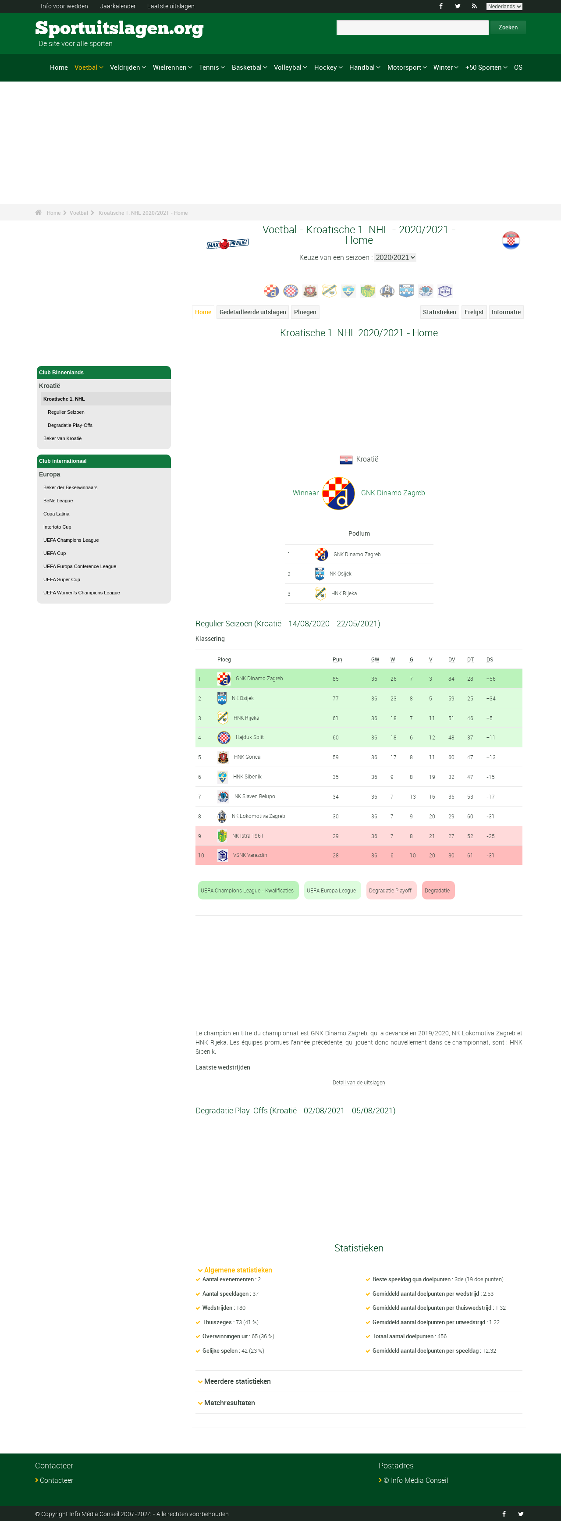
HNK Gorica (247, 756)
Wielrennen (170, 67)
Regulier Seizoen (66, 412)
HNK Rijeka (344, 593)
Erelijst (474, 312)
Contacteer (56, 1480)
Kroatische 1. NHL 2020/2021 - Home (143, 212)
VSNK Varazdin (250, 854)
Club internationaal (104, 461)
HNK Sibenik (247, 776)
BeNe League (58, 500)
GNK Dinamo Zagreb (357, 553)
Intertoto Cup (57, 527)
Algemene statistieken (238, 1270)
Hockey (325, 67)
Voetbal (86, 67)
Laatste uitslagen (171, 6)
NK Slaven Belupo (254, 795)
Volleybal (288, 67)
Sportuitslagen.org (68, 28)
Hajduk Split (250, 736)
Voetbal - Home (58, 354)
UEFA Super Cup (61, 579)
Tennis (209, 67)
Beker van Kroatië (62, 438)
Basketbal (247, 67)
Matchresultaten (229, 1402)
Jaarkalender (118, 6)
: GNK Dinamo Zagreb (390, 493)
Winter (443, 67)
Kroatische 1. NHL (64, 399)
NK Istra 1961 (248, 835)
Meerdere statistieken (237, 1381)
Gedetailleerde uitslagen (253, 312)
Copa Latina (56, 513)
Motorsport (404, 67)
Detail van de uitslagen (359, 1082)
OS (518, 67)
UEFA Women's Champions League (81, 592)
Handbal (362, 67)
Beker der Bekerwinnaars (70, 487)
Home (59, 67)
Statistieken (439, 312)
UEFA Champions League (71, 540)
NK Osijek (341, 573)
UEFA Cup (54, 553)
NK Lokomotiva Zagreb (258, 815)
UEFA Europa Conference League (79, 566)
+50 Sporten (483, 67)
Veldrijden (125, 67)
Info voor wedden (64, 6)
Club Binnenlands (104, 372)
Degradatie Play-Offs (70, 425)
